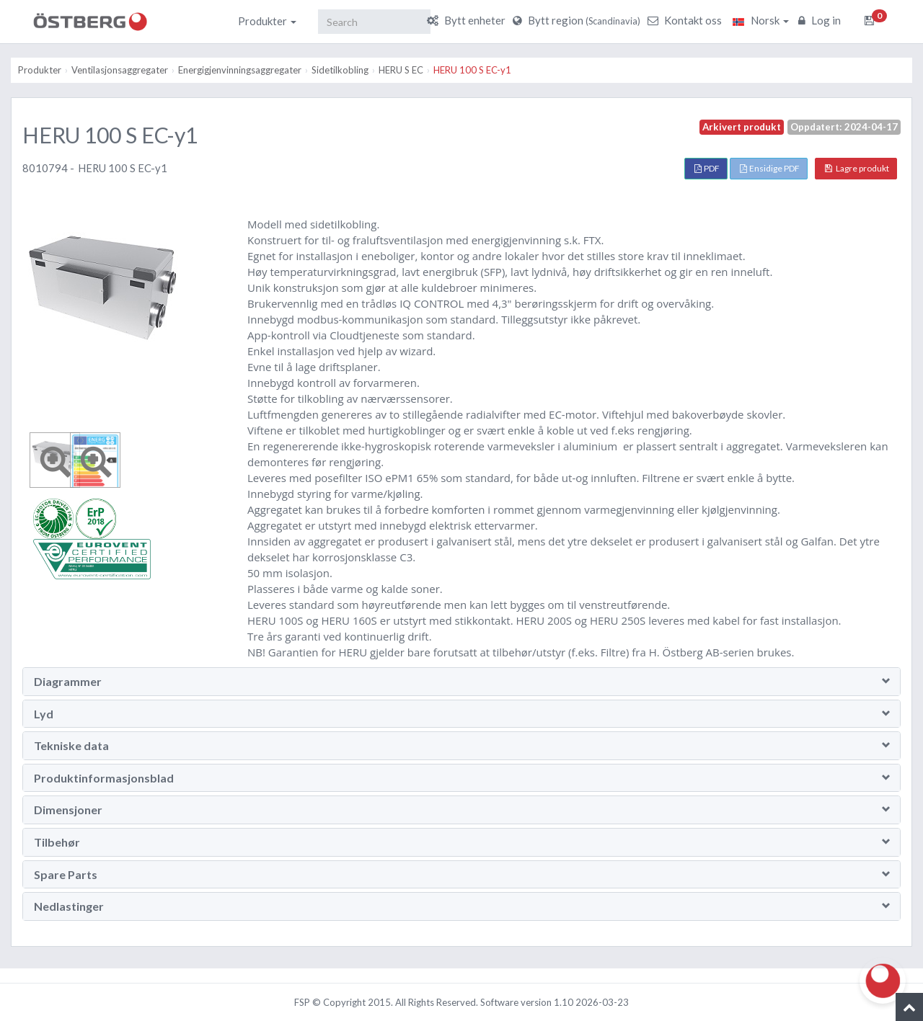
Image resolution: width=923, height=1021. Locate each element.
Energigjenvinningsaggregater (239, 70)
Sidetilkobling (340, 70)
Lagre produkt (857, 168)
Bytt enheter (467, 20)
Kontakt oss (686, 20)
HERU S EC (401, 70)
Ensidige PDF (770, 168)
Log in (821, 20)
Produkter (267, 20)
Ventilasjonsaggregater (119, 70)
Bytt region (578, 20)
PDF (707, 168)
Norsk (761, 20)
